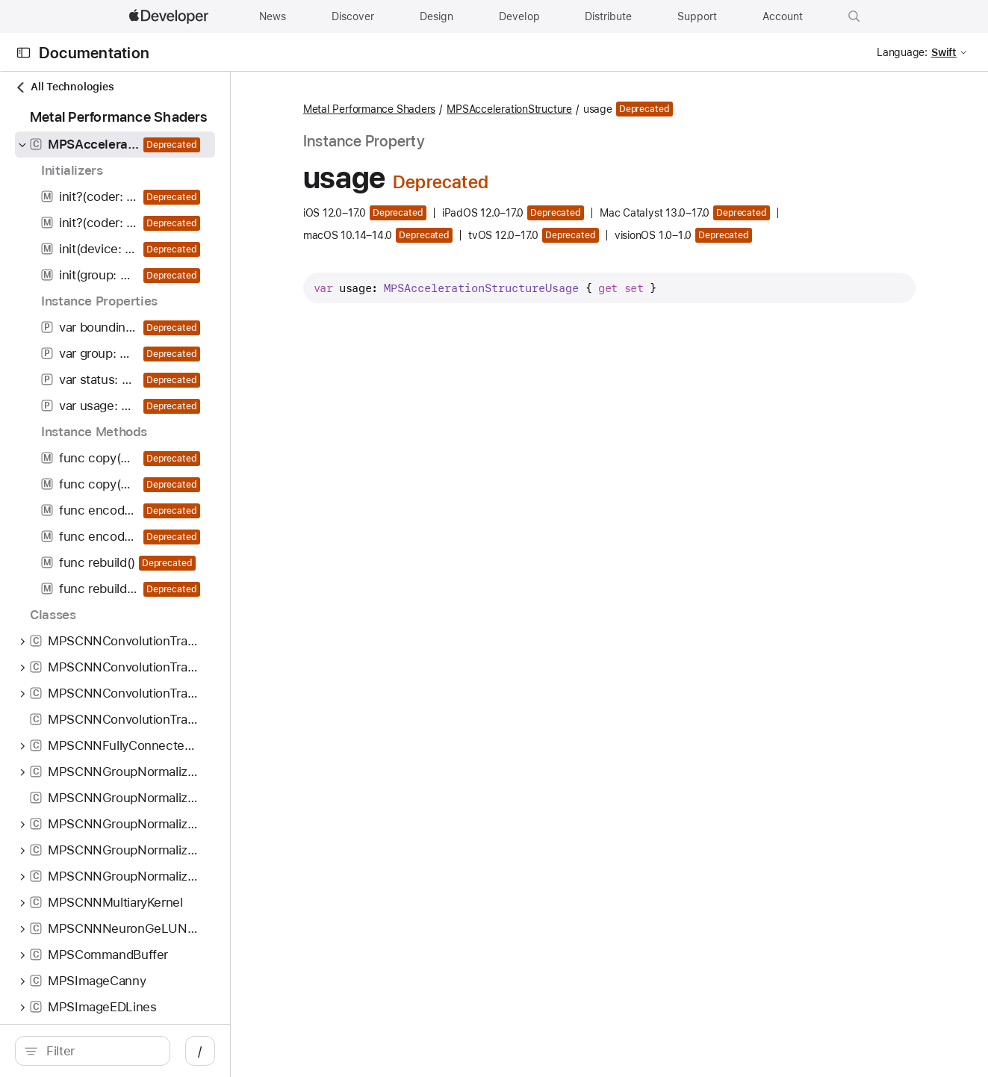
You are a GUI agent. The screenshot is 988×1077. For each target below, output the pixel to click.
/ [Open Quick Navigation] (268, 1050)
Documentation (94, 52)
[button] (854, 16)
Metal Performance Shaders (424, 110)
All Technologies (64, 87)
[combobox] (134, 1051)
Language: (902, 52)
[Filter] (134, 1051)
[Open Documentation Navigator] (23, 52)
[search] (126, 1051)
